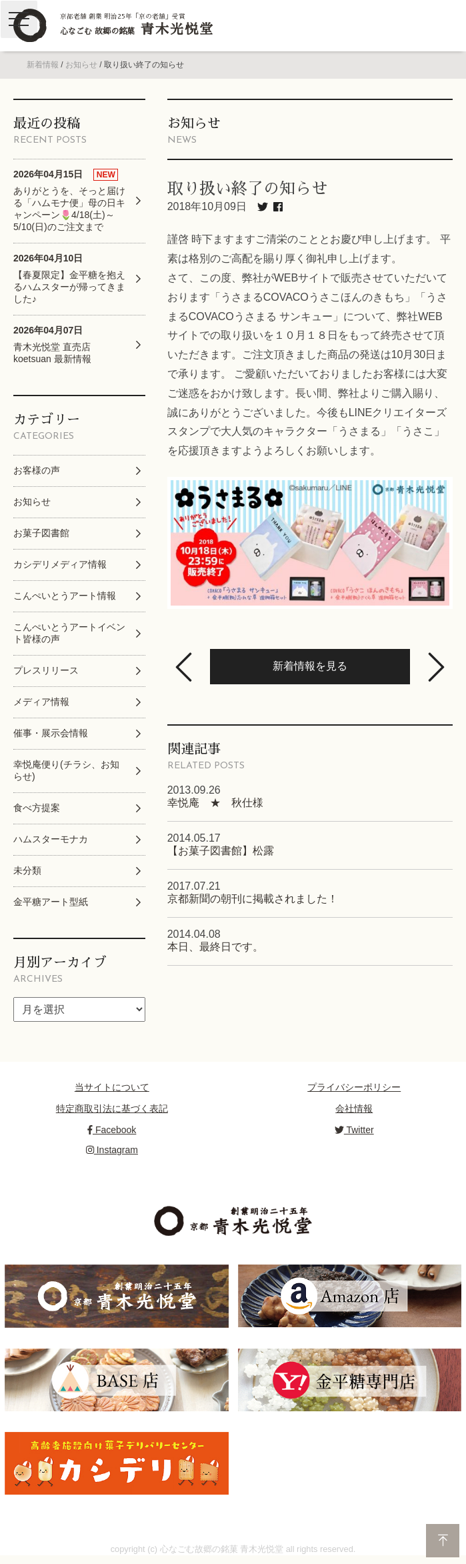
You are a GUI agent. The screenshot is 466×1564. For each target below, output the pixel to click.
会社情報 (354, 1108)
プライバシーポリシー (354, 1087)
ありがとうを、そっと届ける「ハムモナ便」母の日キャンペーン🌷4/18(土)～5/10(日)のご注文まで (69, 200)
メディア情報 (41, 701)
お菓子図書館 (41, 533)
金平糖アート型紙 (50, 901)
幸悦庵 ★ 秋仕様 (215, 802)
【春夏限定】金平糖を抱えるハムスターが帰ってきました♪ (69, 278)
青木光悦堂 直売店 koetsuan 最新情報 (52, 344)
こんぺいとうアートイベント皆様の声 (69, 633)
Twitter (354, 1129)
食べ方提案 (36, 807)
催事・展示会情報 (50, 733)
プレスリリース (46, 670)
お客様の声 (36, 470)
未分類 (27, 870)
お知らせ (81, 64)
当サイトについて (112, 1087)
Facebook (111, 1129)
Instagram (112, 1149)
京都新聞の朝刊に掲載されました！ (252, 898)
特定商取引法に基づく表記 (112, 1108)
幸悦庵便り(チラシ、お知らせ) (66, 770)
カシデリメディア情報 (60, 564)
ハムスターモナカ (50, 839)
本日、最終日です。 (215, 946)
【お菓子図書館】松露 (220, 850)
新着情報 (43, 64)
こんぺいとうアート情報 (64, 595)
